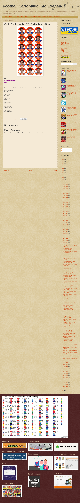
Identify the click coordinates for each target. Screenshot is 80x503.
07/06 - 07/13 (65, 226)
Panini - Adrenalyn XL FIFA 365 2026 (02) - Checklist (72, 115)
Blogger (42, 500)
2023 (63, 163)
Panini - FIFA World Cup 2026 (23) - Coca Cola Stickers (71, 137)
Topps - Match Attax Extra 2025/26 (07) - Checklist (71, 108)
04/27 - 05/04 (65, 244)
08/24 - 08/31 (65, 213)
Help (22, 16)
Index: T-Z (63, 50)
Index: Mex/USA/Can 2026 (66, 55)
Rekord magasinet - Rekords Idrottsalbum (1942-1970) (68, 306)
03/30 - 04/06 (65, 366)
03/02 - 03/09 (65, 373)
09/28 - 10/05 (65, 204)
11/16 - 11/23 (65, 191)
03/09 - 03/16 (65, 371)
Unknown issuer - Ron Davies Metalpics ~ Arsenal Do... (68, 331)
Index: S (62, 49)
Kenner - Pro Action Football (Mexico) (70, 350)
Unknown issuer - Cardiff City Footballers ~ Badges (68, 340)
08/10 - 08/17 (65, 217)
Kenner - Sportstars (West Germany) (69, 356)
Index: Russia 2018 (64, 54)
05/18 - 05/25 (65, 238)
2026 (63, 157)
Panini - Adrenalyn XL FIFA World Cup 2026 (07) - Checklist (72, 79)
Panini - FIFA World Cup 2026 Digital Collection (71, 86)
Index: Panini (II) (64, 48)
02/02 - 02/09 (65, 380)
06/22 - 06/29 (65, 229)
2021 (63, 166)
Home (5, 16)
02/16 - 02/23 (65, 377)
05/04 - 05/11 (65, 242)
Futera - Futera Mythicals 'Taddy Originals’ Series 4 (69, 286)
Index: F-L (63, 44)
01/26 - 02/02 (65, 382)
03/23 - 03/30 (65, 368)
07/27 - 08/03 (65, 220)
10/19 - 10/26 (65, 199)
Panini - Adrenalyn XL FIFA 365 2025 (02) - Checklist (72, 130)
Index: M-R (63, 45)
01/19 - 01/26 (65, 384)
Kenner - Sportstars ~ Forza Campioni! (70, 358)
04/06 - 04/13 (65, 364)
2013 (63, 390)
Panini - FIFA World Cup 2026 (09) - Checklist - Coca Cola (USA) (72, 123)
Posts (63, 148)
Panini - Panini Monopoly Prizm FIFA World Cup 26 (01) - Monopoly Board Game (71, 94)
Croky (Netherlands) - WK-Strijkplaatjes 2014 (68, 317)
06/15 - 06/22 (65, 231)
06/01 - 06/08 (65, 235)
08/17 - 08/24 (65, 215)
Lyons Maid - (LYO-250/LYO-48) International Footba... (69, 323)
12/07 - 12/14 (65, 186)
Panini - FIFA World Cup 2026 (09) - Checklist (71, 71)
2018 (63, 172)
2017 (63, 174)
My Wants (16, 16)
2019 (63, 170)
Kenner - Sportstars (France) (68, 355)
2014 (63, 179)
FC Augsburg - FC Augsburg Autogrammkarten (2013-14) (68, 309)
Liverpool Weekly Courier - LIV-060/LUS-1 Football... (68, 249)
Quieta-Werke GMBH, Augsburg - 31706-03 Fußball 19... (69, 262)
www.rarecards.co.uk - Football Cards (70, 256)
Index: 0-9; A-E (63, 42)
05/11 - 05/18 (65, 240)
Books (10, 16)
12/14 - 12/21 (65, 184)
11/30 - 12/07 (65, 188)
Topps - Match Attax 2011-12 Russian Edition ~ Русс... (70, 289)
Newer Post (6, 170)
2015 (63, 177)
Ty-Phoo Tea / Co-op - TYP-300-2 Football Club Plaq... (69, 268)
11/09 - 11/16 (65, 193)
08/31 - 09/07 (65, 211)
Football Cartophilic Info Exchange (34, 6)
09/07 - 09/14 (65, 209)
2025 (63, 159)
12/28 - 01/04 (65, 181)
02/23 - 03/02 (65, 375)
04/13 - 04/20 (65, 362)
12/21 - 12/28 (65, 182)
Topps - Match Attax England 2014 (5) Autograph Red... (70, 314)
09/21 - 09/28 (65, 206)
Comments (64, 151)
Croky (8, 120)
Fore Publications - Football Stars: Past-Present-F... (69, 334)
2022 (63, 165)
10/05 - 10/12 (65, 202)
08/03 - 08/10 (65, 218)
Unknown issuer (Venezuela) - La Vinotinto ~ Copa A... (69, 273)
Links (26, 16)
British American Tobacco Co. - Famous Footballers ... (68, 328)
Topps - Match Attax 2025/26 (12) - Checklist (71, 100)
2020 (63, 168)
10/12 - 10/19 (65, 200)
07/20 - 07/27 (65, 222)
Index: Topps (63, 51)
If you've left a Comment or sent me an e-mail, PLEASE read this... (45, 16)
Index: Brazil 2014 (64, 52)
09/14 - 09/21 (65, 208)
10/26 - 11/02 (65, 197)
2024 (63, 161)
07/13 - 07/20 (65, 224)
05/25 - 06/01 (65, 236)
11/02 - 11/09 (65, 195)
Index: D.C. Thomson (65, 43)
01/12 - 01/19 (65, 386)
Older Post (55, 170)
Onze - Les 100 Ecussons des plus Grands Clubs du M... (69, 276)
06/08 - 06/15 (65, 233)
